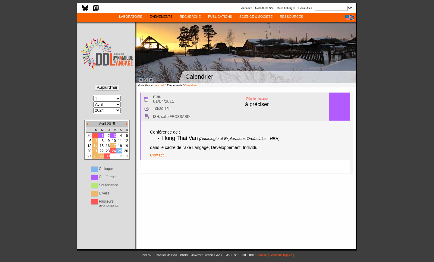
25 (120, 151)
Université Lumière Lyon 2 (206, 255)
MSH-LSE (231, 255)
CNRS (184, 255)
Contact (262, 255)
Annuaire (246, 8)
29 (101, 156)
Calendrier (190, 85)
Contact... (158, 155)
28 (95, 156)
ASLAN (147, 255)
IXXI (243, 255)
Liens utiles (305, 8)
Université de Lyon (166, 255)
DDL (251, 255)
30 (108, 156)
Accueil (159, 85)
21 (95, 151)
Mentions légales (281, 255)
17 (114, 146)
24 (114, 151)
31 (95, 136)
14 (95, 146)
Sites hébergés (286, 8)
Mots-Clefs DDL (264, 8)
